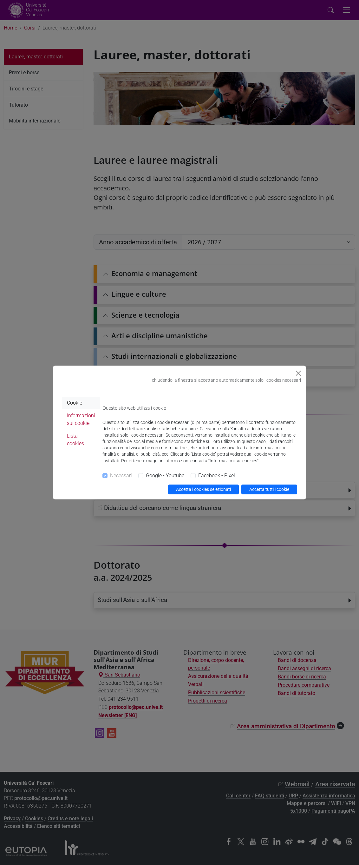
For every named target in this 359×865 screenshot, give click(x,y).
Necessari (121, 475)
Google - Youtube (165, 475)
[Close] (298, 373)
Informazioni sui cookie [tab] (81, 419)
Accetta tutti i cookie (269, 489)
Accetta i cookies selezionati (203, 489)
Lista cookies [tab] (75, 439)
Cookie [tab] (74, 403)
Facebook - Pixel (216, 475)
